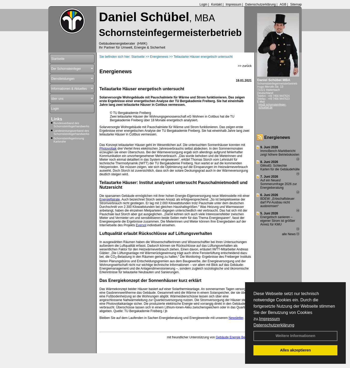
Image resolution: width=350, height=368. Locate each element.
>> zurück (245, 66)
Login (203, 4)
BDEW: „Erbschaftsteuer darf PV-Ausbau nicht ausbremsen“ (277, 202)
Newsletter (236, 318)
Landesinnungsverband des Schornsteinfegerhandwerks (71, 132)
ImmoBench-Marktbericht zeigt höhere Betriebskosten (279, 152)
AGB (283, 4)
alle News (290, 234)
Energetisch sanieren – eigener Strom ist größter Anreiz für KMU (277, 220)
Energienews (277, 137)
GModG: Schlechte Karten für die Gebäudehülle (280, 167)
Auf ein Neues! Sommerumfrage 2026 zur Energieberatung (278, 184)
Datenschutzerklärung (273, 325)
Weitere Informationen (295, 336)
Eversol (141, 225)
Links (56, 119)
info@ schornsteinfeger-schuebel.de (272, 106)
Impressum (269, 319)
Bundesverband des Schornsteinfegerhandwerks (71, 125)
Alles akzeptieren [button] (295, 350)
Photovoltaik (107, 148)
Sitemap (296, 4)
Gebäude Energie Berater (234, 337)
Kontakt (216, 4)
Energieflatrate (109, 199)
